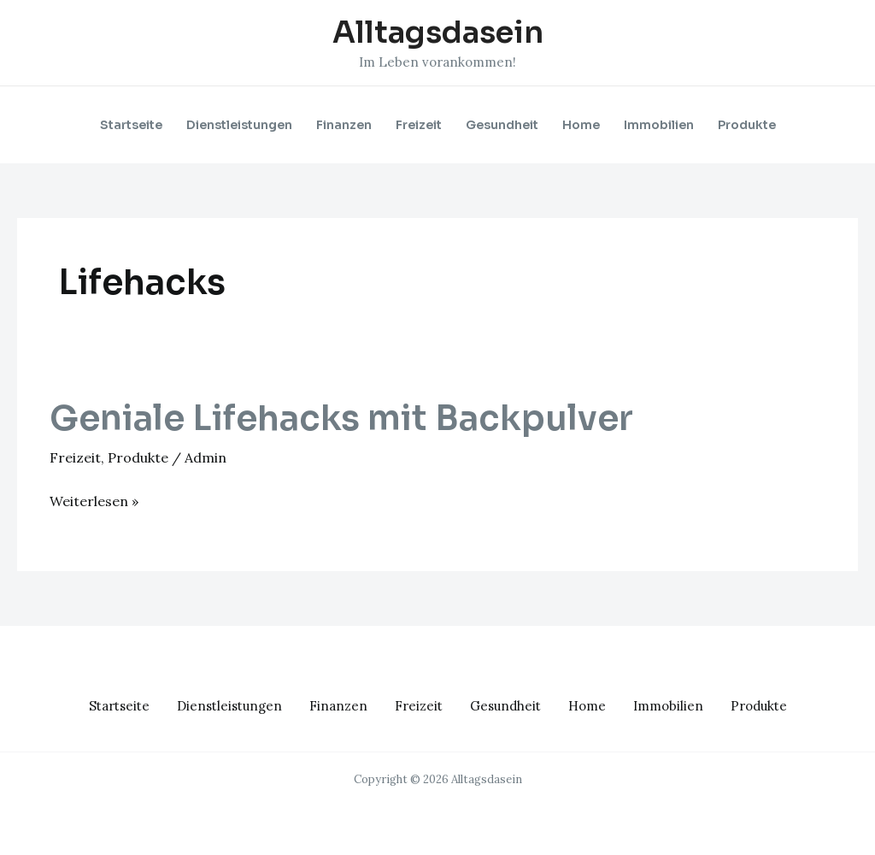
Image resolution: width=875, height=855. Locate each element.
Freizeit (419, 125)
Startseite (131, 125)
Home (581, 125)
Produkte (747, 125)
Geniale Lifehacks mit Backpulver (341, 418)
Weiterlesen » (94, 499)
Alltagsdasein (437, 32)
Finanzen (344, 125)
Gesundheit (502, 125)
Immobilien (659, 125)
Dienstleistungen (239, 125)
